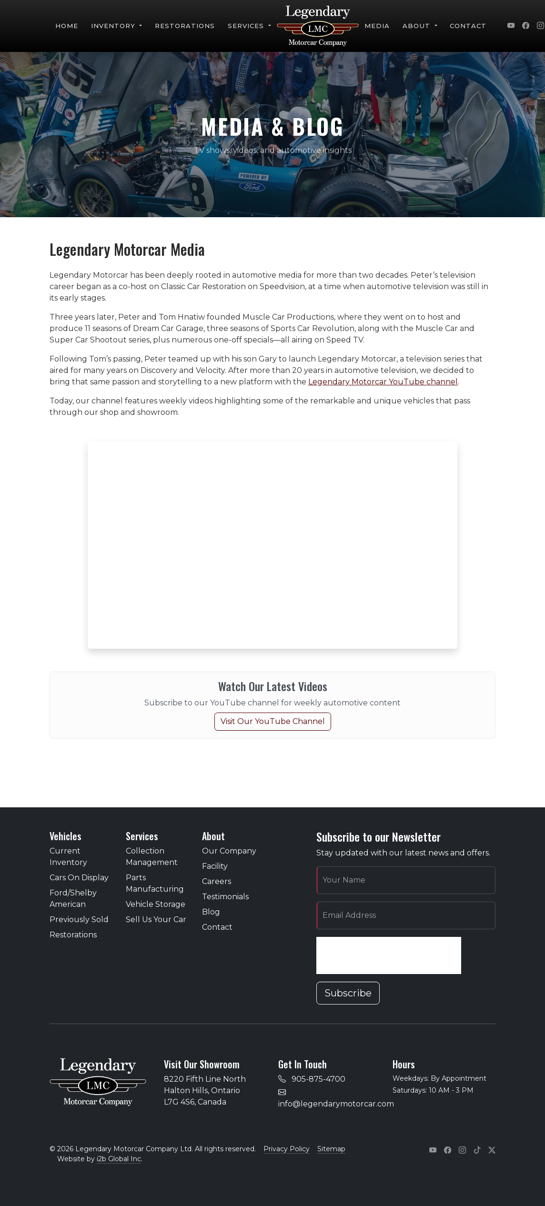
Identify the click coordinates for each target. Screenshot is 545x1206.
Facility (215, 866)
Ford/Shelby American (73, 898)
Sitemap (331, 1149)
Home (66, 26)
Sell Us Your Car (156, 919)
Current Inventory (68, 856)
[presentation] (388, 955)
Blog (211, 911)
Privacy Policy (286, 1149)
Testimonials (225, 896)
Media (377, 26)
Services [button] (247, 26)
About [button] (418, 26)
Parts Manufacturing (155, 883)
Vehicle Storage (155, 904)
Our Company (229, 850)
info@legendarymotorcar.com (336, 1103)
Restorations (185, 26)
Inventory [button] (114, 26)
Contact (468, 26)
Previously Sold (79, 919)
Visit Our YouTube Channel (273, 721)
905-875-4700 (318, 1079)
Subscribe (348, 993)
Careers (216, 881)
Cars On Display (79, 877)
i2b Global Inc (119, 1159)
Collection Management (152, 856)
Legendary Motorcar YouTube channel (383, 381)
